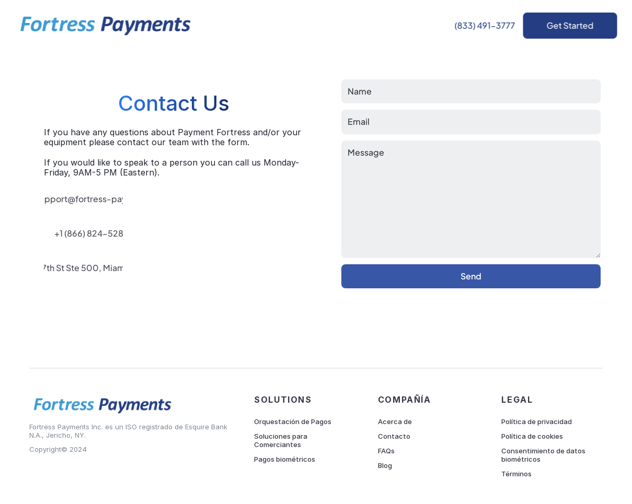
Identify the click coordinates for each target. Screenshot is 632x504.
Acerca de (395, 421)
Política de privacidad (536, 421)
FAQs (386, 451)
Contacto (394, 436)
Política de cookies (532, 436)
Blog (385, 465)
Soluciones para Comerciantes (281, 440)
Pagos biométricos (284, 459)
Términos (516, 474)
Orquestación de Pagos (292, 421)
